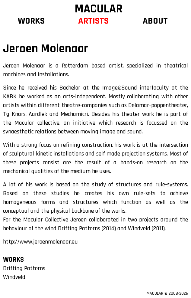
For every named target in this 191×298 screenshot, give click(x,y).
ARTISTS (93, 21)
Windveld (14, 277)
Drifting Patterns (24, 268)
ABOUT (155, 21)
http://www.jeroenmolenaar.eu (40, 242)
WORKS (31, 21)
